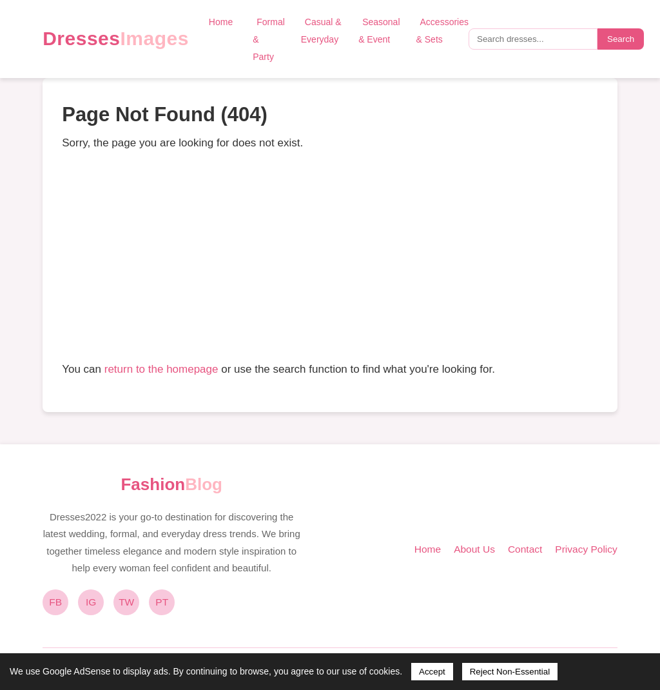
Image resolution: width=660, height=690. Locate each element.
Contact (525, 549)
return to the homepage (161, 369)
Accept (432, 671)
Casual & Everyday (321, 30)
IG (91, 601)
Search (620, 39)
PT (161, 601)
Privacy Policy (586, 549)
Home (221, 22)
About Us (474, 549)
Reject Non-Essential (510, 671)
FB (55, 601)
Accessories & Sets (442, 30)
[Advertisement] (330, 256)
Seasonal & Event (379, 30)
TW (126, 601)
